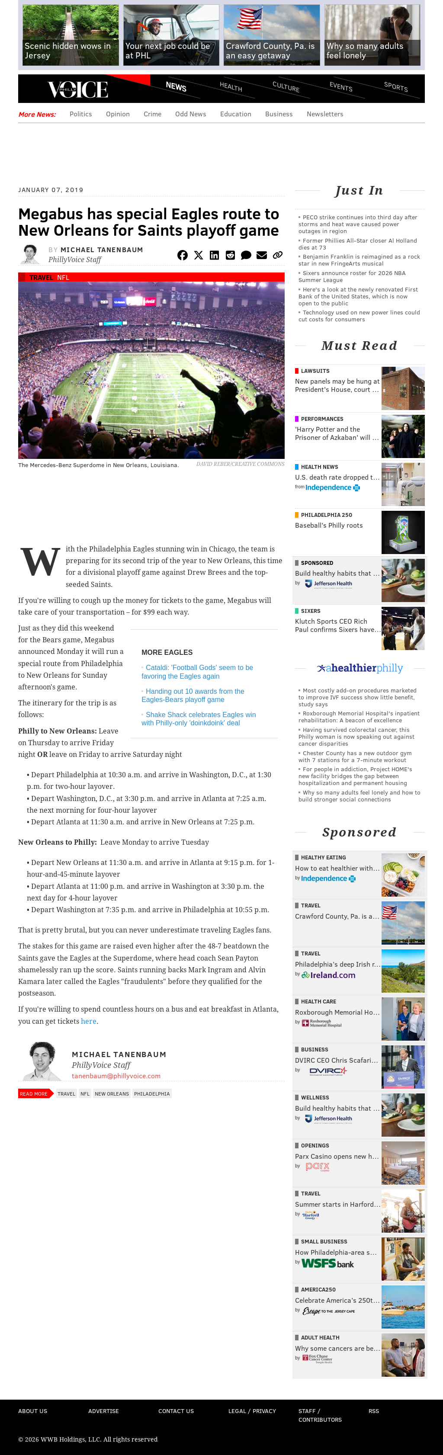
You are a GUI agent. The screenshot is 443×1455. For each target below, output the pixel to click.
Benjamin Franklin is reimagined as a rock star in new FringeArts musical (359, 259)
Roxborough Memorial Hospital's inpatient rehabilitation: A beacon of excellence (359, 716)
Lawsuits (315, 371)
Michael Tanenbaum (102, 249)
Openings (315, 1145)
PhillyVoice (78, 89)
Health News (319, 467)
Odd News (190, 113)
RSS (374, 1411)
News (176, 86)
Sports (396, 86)
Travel (41, 277)
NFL (63, 277)
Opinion (118, 113)
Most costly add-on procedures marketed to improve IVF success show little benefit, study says (358, 697)
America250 (318, 1289)
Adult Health (320, 1337)
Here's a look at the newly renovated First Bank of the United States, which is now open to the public (358, 296)
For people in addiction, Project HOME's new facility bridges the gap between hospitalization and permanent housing (355, 776)
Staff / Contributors (320, 1415)
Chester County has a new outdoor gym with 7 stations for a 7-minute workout (355, 756)
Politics (81, 113)
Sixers (311, 611)
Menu (32, 89)
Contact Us (176, 1411)
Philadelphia (152, 1093)
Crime (152, 113)
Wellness (315, 1097)
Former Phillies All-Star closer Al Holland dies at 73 (358, 243)
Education (235, 113)
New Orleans (112, 1093)
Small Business (324, 1241)
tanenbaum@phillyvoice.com (116, 1075)
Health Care (318, 1001)
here (88, 1021)
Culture (286, 86)
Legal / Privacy (252, 1411)
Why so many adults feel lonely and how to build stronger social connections (360, 795)
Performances (322, 419)
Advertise (103, 1411)
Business (279, 113)
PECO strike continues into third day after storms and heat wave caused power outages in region (358, 224)
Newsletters (325, 113)
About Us (32, 1411)
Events (341, 87)
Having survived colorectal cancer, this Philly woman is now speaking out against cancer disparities (356, 736)
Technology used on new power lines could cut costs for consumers (359, 315)
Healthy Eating (323, 857)
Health (231, 87)
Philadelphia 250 (326, 515)
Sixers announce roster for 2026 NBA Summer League (352, 276)
